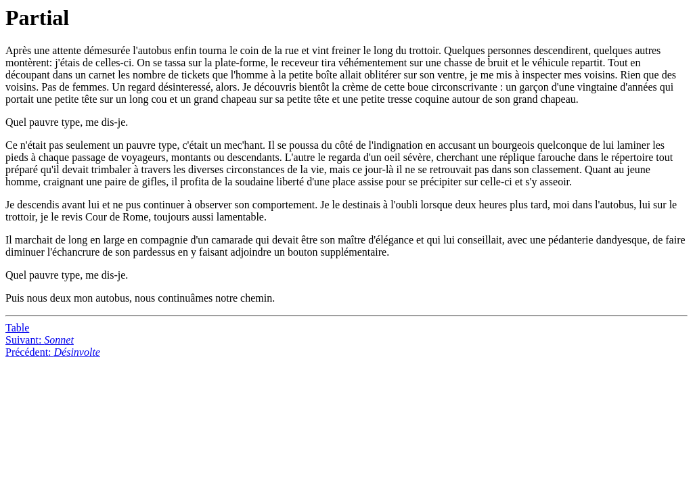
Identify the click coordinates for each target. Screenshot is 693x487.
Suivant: (39, 340)
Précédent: (52, 352)
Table (17, 327)
